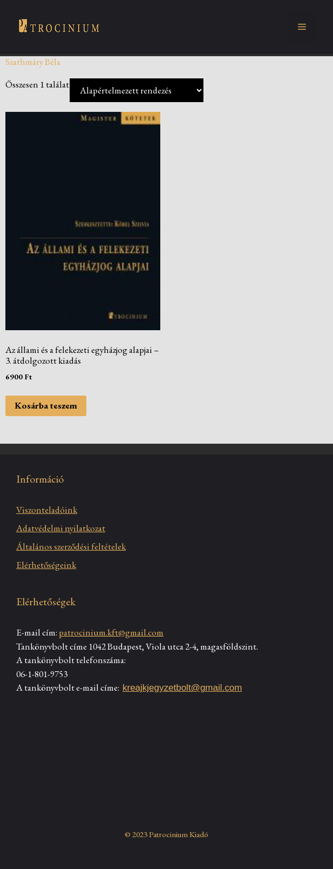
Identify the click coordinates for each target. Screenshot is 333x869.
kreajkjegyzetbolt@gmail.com (182, 688)
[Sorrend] (136, 90)
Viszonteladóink (46, 510)
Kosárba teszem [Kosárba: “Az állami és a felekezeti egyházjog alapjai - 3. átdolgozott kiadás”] (46, 405)
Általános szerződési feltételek (71, 546)
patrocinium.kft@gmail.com (111, 632)
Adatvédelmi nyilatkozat (60, 528)
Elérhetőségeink (46, 565)
